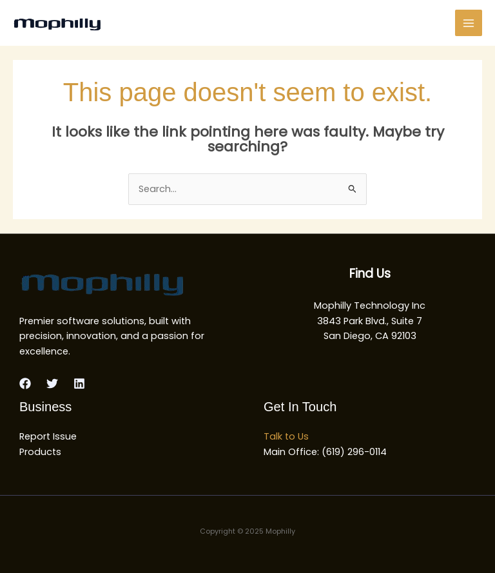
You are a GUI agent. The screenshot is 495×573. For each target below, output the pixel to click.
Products (40, 451)
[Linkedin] (79, 383)
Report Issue (48, 436)
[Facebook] (25, 383)
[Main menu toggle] (468, 23)
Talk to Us (286, 436)
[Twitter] (52, 383)
